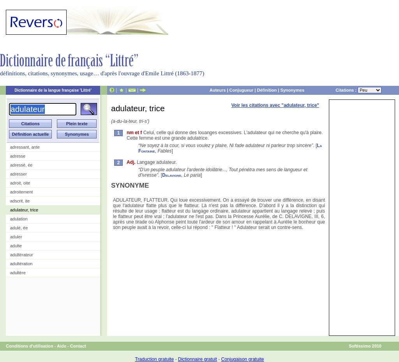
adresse (17, 156)
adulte (16, 245)
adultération (21, 263)
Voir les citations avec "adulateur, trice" (275, 105)
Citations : (358, 90)
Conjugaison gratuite (242, 359)
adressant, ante (25, 147)
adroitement (21, 192)
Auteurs (218, 90)
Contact (78, 346)
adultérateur (21, 254)
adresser (18, 174)
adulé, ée (19, 227)
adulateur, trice (24, 210)
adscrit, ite (20, 201)
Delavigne (171, 175)
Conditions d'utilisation (29, 346)
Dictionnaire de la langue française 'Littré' (53, 90)
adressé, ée (21, 165)
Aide (61, 346)
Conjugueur (242, 90)
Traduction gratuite (154, 359)
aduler (16, 236)
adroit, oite (20, 183)
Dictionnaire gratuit (197, 359)
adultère (18, 272)
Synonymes (292, 90)
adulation (19, 218)
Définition (267, 90)
